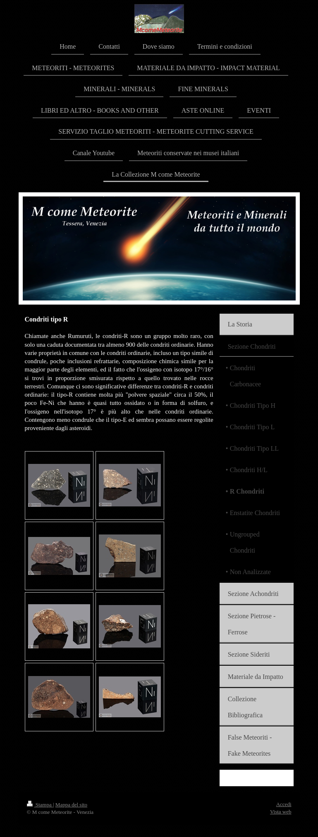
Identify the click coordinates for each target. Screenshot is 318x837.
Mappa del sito (71, 805)
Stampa (40, 805)
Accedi (284, 804)
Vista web (281, 812)
